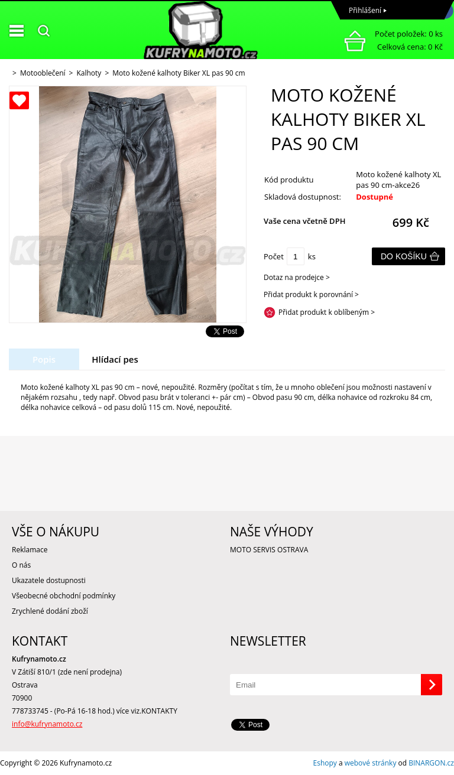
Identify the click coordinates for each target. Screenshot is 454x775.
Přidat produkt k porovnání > (311, 294)
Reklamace (29, 550)
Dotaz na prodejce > (297, 277)
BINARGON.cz (431, 763)
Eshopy (325, 763)
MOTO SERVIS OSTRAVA (269, 550)
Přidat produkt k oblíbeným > (326, 312)
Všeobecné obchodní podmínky (63, 596)
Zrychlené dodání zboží (50, 611)
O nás (21, 565)
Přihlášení (365, 10)
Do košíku (404, 256)
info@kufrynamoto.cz (47, 724)
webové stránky (371, 763)
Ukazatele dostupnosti (49, 580)
